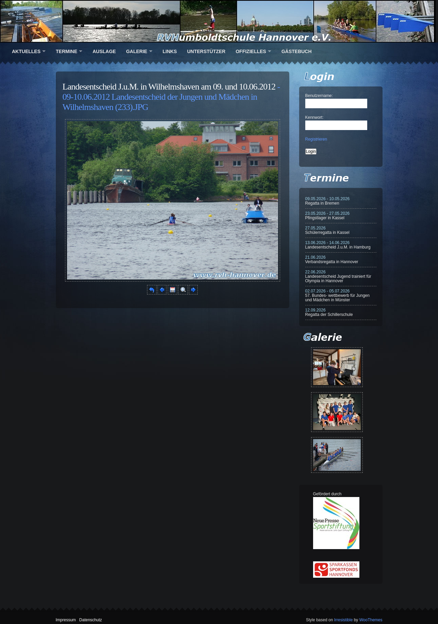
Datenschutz (90, 620)
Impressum (66, 620)
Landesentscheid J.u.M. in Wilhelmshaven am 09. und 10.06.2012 (169, 87)
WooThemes (371, 620)
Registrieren (316, 139)
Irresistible (343, 620)
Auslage (104, 51)
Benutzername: (319, 95)
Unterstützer (206, 51)
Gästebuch (296, 51)
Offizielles (251, 51)
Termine (66, 51)
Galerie (136, 51)
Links (170, 51)
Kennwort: (314, 117)
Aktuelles (26, 51)
